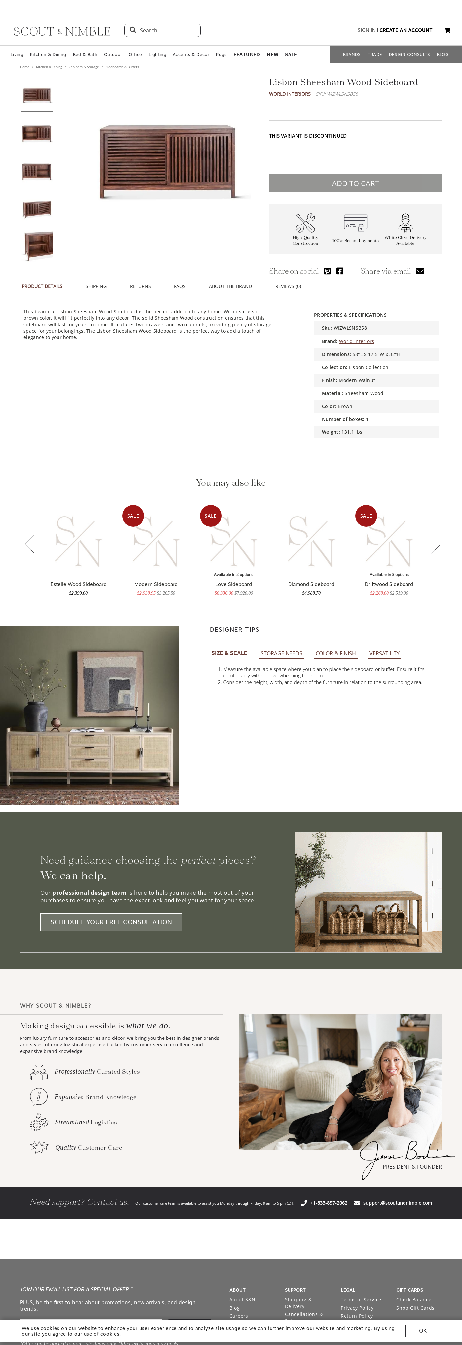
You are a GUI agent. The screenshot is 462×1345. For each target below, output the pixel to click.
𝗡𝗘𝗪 (272, 54)
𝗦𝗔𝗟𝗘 (291, 54)
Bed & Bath (85, 54)
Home (25, 66)
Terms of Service (361, 1147)
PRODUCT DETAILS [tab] (42, 286)
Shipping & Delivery (298, 1150)
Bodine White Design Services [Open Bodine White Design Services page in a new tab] (248, 1182)
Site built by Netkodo (231, 1279)
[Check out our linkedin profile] (437, 1231)
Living (17, 54)
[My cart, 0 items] (447, 30)
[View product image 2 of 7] (37, 132)
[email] (91, 1174)
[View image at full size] (167, 159)
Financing (296, 1184)
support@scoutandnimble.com (397, 1050)
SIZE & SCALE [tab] (229, 500)
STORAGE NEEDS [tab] (281, 500)
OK (423, 1331)
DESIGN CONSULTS (409, 54)
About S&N (242, 1147)
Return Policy (357, 1163)
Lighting (157, 54)
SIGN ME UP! (190, 1174)
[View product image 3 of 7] (37, 170)
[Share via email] (420, 270)
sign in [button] (367, 30)
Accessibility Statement (356, 1174)
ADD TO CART (355, 183)
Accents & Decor (191, 54)
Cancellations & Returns (304, 1164)
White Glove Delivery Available (405, 240)
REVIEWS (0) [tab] (288, 286)
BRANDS (352, 54)
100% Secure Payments (355, 240)
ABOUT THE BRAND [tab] (230, 286)
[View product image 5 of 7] (37, 246)
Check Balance (413, 1147)
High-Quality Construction (305, 240)
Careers (238, 1163)
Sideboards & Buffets (122, 66)
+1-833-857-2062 (328, 1050)
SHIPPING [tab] (96, 286)
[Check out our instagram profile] (391, 1231)
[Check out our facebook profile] (422, 1231)
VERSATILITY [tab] (384, 500)
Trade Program (247, 1171)
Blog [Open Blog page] (234, 1155)
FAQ (289, 1176)
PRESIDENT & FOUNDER (412, 1014)
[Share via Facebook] (339, 270)
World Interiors (290, 94)
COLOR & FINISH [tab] (336, 500)
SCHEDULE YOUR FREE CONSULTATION (111, 769)
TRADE (375, 54)
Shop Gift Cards (415, 1155)
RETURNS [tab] (140, 286)
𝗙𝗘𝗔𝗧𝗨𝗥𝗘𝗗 (246, 54)
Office (135, 54)
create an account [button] (406, 30)
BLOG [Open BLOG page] (443, 54)
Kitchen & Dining (48, 54)
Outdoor (113, 54)
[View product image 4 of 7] (37, 208)
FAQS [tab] (180, 286)
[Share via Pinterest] (327, 270)
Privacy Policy (357, 1155)
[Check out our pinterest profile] (406, 1231)
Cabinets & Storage (84, 66)
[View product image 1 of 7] (37, 94)
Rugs (221, 54)
